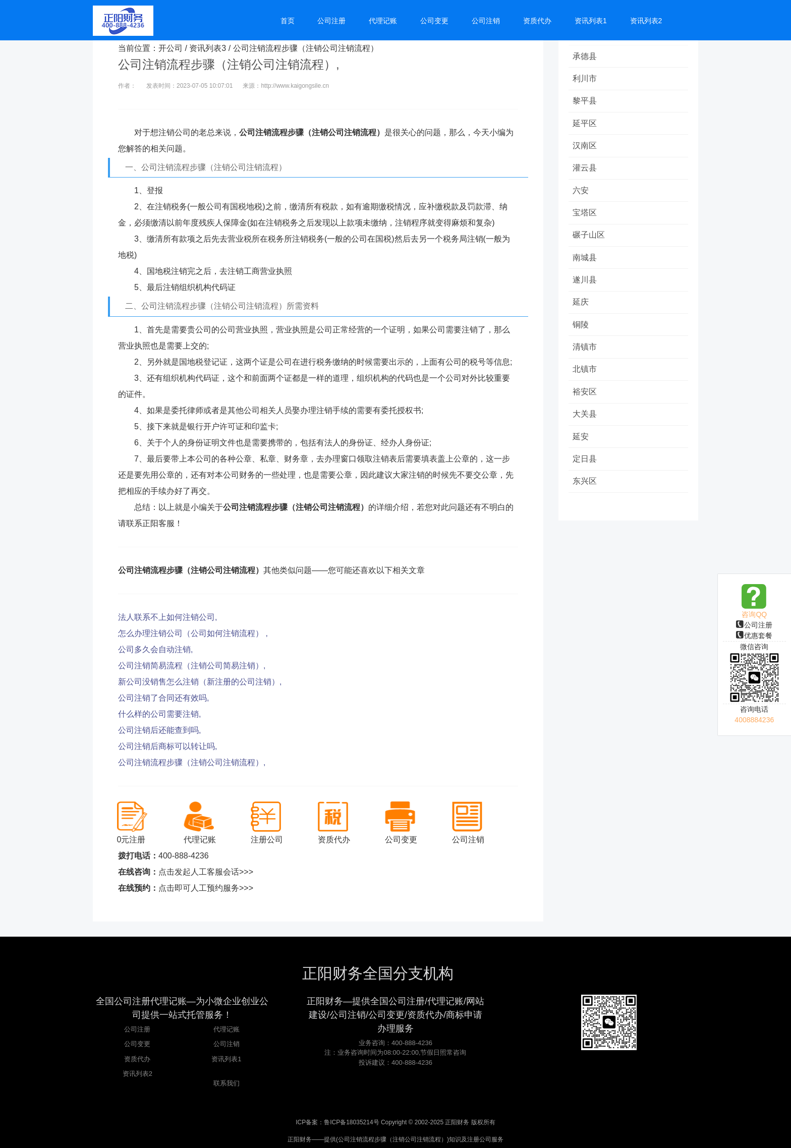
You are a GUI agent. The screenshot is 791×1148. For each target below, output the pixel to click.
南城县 (586, 260)
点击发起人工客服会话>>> (205, 872)
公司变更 (137, 1044)
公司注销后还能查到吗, (159, 730)
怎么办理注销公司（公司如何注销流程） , (193, 633)
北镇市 (586, 374)
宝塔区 (586, 215)
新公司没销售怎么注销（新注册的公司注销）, (199, 681)
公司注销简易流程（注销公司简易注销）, (191, 665)
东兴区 (586, 487)
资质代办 (137, 1059)
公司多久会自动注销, (155, 649)
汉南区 (586, 147)
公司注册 (754, 625)
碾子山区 (590, 238)
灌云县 (586, 169)
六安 (582, 192)
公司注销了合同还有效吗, (163, 698)
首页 (287, 21)
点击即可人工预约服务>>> (205, 888)
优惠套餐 (754, 636)
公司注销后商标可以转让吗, (167, 746)
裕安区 (586, 396)
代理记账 (226, 1029)
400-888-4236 (183, 855)
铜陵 (582, 328)
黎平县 (586, 101)
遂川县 (586, 283)
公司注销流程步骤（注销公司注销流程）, (191, 762)
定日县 (586, 465)
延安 (582, 442)
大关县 (586, 419)
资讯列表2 (137, 1073)
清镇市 (586, 351)
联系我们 (226, 1083)
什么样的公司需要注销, (159, 714)
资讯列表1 (226, 1059)
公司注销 (226, 1044)
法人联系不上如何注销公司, (167, 617)
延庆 (582, 306)
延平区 (586, 124)
